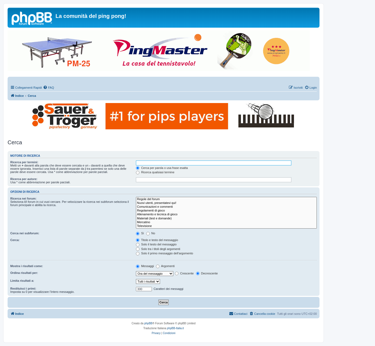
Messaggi (145, 266)
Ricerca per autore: (23, 179)
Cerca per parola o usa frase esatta (162, 167)
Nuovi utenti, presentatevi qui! (226, 203)
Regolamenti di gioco (226, 211)
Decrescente (207, 273)
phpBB (148, 323)
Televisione (226, 226)
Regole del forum (226, 199)
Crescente (184, 273)
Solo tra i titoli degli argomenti (158, 249)
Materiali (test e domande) (226, 218)
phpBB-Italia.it (175, 328)
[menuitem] (48, 87)
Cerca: (14, 240)
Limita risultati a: (22, 280)
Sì (140, 233)
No (150, 233)
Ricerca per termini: (24, 162)
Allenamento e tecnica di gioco (226, 214)
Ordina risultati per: (24, 272)
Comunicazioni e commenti (226, 207)
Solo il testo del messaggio (156, 244)
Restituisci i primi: (23, 288)
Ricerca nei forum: (23, 198)
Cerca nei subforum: (24, 233)
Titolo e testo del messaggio (157, 240)
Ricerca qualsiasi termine (155, 172)
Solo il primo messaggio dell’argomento (164, 253)
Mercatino (226, 222)
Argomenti (165, 266)
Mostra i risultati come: (26, 266)
